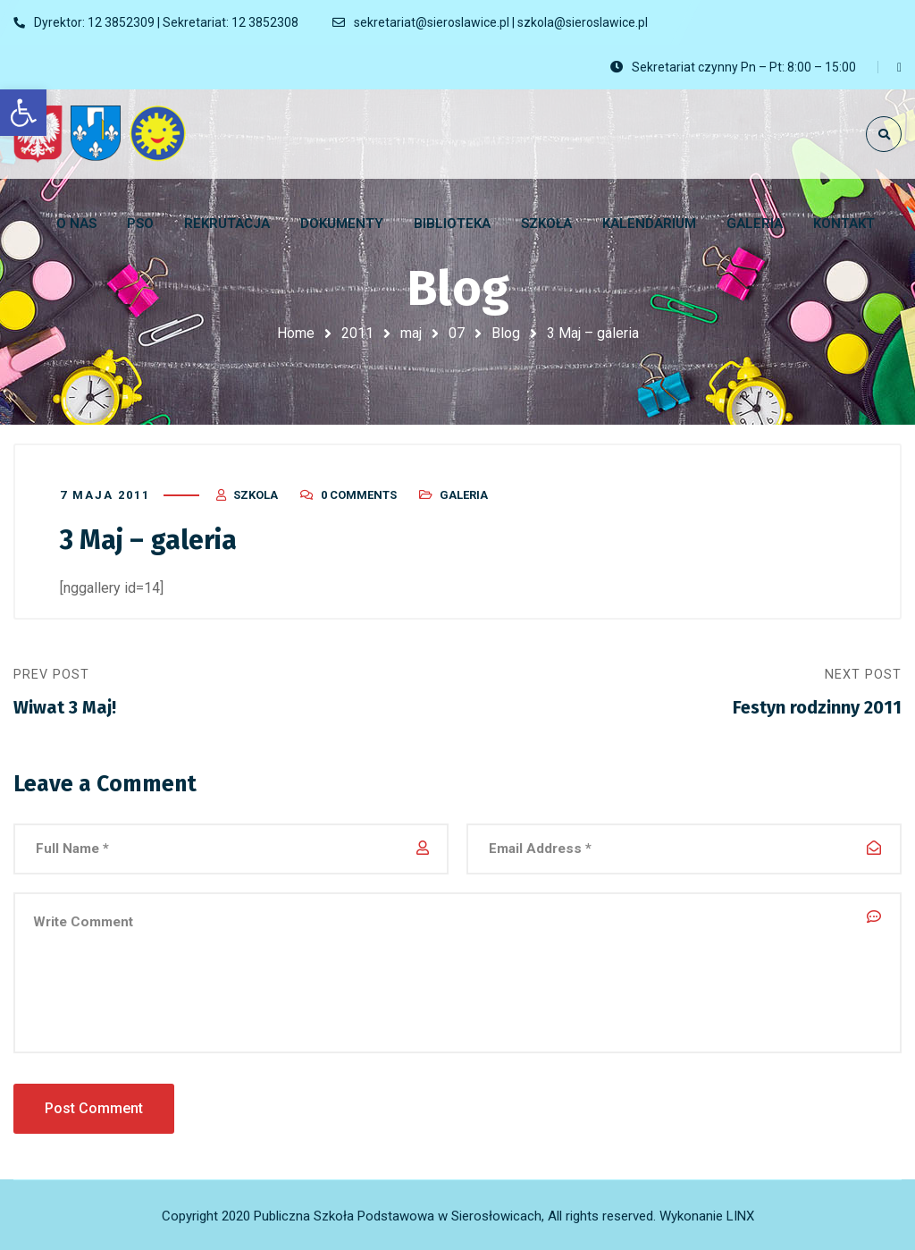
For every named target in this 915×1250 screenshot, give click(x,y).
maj (411, 333)
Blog (505, 333)
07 (457, 333)
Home (296, 333)
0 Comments (359, 494)
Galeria (464, 494)
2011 (357, 333)
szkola (255, 494)
